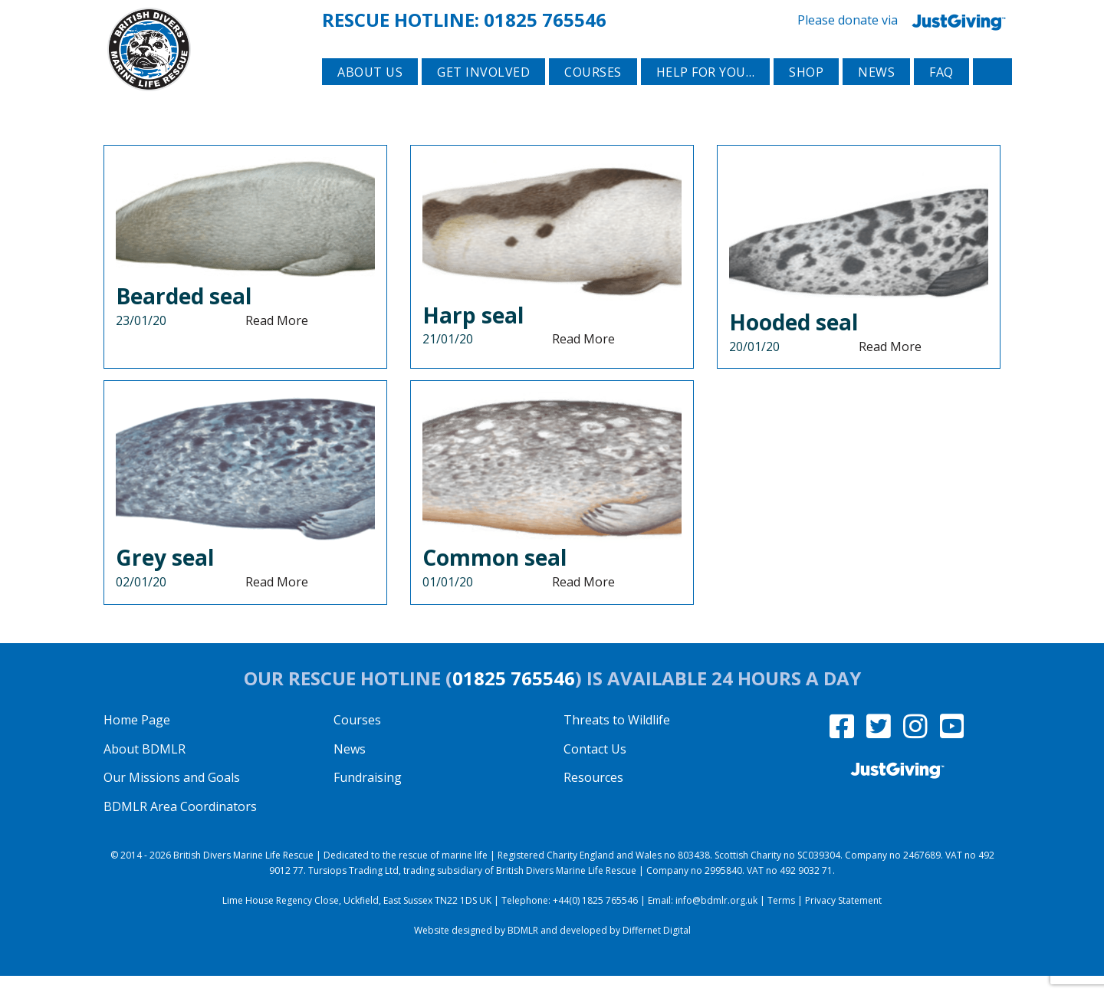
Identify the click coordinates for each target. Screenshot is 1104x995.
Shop (806, 92)
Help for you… (705, 92)
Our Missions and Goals (172, 796)
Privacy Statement (843, 918)
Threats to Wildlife (617, 738)
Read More (276, 338)
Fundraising (368, 796)
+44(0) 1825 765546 (595, 918)
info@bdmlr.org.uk (716, 918)
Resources (593, 796)
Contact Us (595, 767)
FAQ (941, 92)
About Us (369, 92)
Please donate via (904, 19)
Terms (781, 918)
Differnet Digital (657, 948)
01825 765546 (545, 18)
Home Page (137, 738)
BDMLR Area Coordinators (180, 824)
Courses (593, 92)
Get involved (483, 92)
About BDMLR (145, 767)
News (876, 92)
